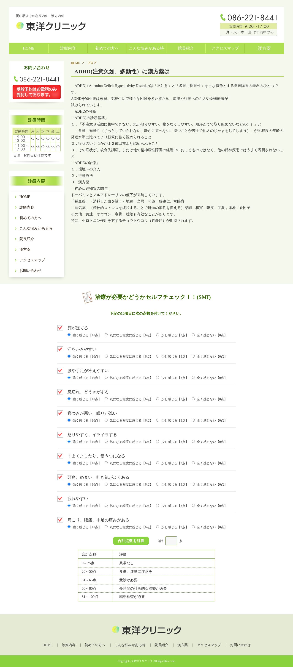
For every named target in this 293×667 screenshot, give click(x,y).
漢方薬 (264, 48)
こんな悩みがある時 (146, 48)
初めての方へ (107, 48)
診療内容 (68, 48)
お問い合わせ (30, 270)
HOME (28, 48)
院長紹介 (186, 48)
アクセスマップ (225, 48)
